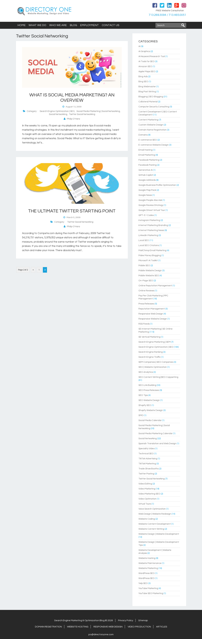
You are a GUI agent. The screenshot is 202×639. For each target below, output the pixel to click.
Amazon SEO (145, 66)
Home (21, 25)
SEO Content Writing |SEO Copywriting (158, 377)
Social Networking (58, 114)
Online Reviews (146, 290)
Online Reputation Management (155, 285)
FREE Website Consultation (170, 10)
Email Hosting (145, 150)
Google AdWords (147, 180)
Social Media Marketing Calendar (155, 433)
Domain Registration (48, 626)
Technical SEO (146, 453)
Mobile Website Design (150, 270)
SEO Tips (143, 395)
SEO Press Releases (148, 390)
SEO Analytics (145, 372)
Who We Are (58, 25)
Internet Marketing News (151, 230)
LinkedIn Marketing (148, 235)
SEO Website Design (149, 400)
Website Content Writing (151, 529)
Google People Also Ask (150, 200)
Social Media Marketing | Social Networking (98, 111)
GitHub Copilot (145, 175)
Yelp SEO (143, 583)
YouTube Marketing (148, 588)
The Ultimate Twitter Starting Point (72, 211)
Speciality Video (146, 448)
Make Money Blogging (149, 255)
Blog (73, 25)
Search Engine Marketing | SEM (154, 342)
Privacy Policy (125, 620)
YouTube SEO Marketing (150, 593)
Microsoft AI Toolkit (148, 260)
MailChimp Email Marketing (152, 250)
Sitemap (143, 620)
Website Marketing (148, 568)
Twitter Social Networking (82, 114)
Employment (89, 25)
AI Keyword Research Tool (151, 56)
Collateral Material (147, 102)
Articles (161, 626)
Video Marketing (146, 489)
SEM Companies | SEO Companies (155, 362)
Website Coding (146, 519)
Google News (145, 195)
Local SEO (143, 240)
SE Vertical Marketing (149, 337)
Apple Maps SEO (146, 71)
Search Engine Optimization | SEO (57, 111)
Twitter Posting (146, 474)
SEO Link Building (147, 385)
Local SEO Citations (148, 245)
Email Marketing (146, 155)
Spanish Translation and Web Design (157, 443)
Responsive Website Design (152, 319)
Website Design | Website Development (158, 534)
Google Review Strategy (150, 205)
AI (139, 46)
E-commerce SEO (147, 140)
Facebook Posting (147, 165)
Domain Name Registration (152, 130)
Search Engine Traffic (149, 357)
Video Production (139, 626)
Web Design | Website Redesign (154, 514)
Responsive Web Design (150, 314)
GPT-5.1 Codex (146, 215)
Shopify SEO (144, 405)
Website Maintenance (149, 563)
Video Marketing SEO (149, 494)
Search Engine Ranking (150, 352)
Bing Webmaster (147, 86)
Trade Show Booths (148, 469)
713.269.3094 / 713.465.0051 (167, 14)
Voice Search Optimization (152, 509)
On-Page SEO (145, 280)
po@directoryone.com (101, 634)
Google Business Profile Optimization (157, 185)
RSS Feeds (144, 324)
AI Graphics (144, 51)
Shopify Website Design (150, 410)
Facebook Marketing (148, 160)
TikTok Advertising (147, 458)
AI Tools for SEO (146, 61)
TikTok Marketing (147, 463)
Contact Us (110, 25)
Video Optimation (147, 499)
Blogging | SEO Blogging (150, 96)
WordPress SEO (146, 573)
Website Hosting (146, 558)
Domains (143, 135)
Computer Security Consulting (153, 107)
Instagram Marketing (149, 220)
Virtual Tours (144, 504)
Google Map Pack (147, 190)
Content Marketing (148, 120)
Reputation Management (151, 309)
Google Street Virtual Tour (151, 210)
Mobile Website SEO (148, 275)
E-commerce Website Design (153, 145)
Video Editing (145, 484)
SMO (140, 415)
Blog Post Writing (147, 91)
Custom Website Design (150, 125)
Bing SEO (143, 81)
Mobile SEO (144, 265)
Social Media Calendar (150, 420)
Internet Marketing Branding (153, 225)
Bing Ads (143, 76)
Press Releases (146, 304)
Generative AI (145, 170)
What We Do (37, 25)
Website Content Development (154, 524)
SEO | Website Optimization (152, 367)
